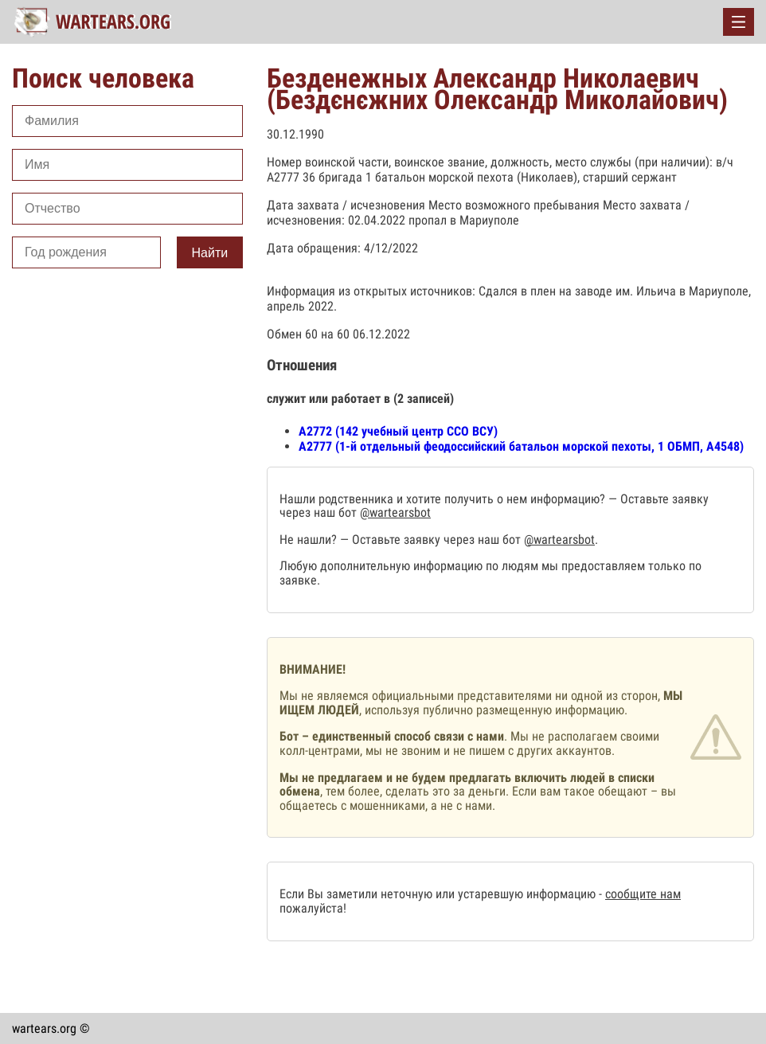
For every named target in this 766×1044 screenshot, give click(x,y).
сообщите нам (643, 893)
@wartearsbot (395, 512)
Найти (210, 253)
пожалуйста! (312, 908)
